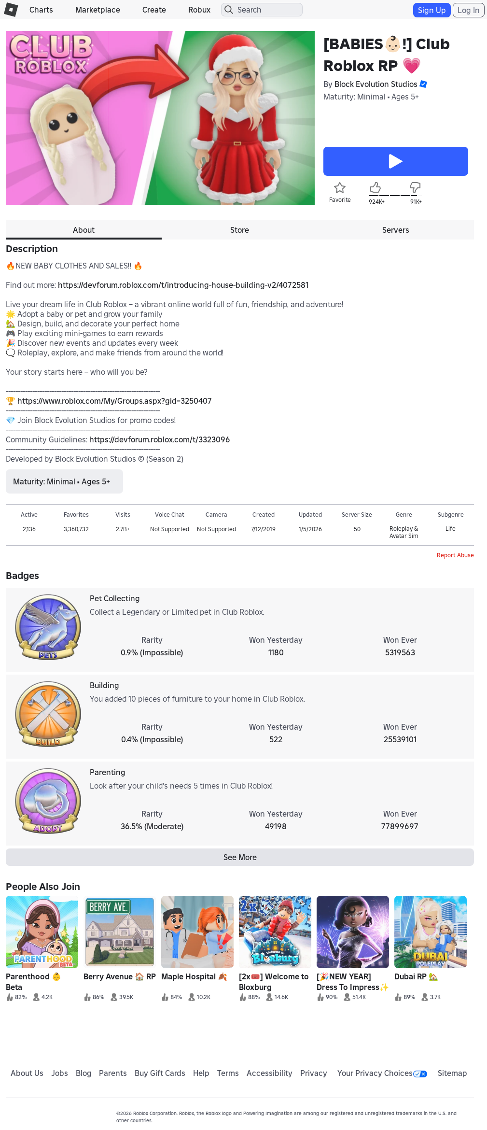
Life (450, 528)
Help (201, 1073)
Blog (84, 1073)
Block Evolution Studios (375, 84)
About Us (27, 1073)
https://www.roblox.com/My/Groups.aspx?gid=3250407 (114, 401)
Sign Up (432, 10)
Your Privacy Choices (382, 1073)
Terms (228, 1073)
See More (240, 857)
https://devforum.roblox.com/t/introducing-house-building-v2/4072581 (183, 285)
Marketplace (97, 9)
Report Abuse (455, 555)
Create (154, 9)
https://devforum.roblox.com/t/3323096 (159, 439)
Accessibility (269, 1073)
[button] (422, 84)
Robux (199, 9)
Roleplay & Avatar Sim (404, 532)
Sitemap (452, 1073)
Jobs (59, 1073)
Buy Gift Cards (160, 1073)
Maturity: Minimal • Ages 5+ (371, 96)
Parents (113, 1073)
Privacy (313, 1073)
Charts (41, 9)
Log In (469, 10)
